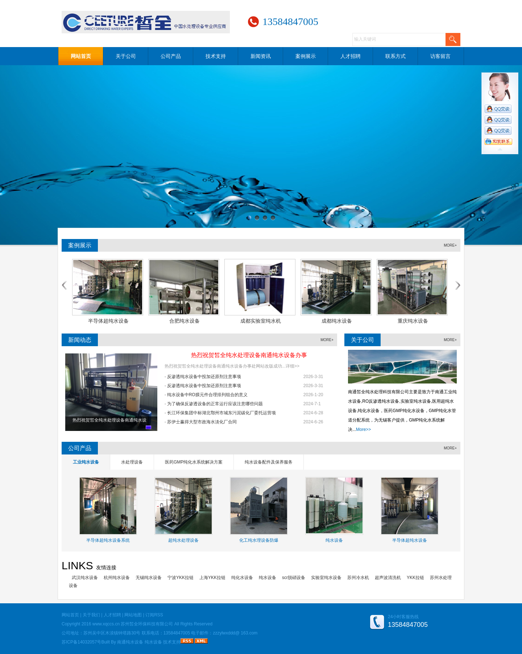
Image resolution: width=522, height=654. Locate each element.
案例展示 (305, 56)
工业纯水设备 (86, 462)
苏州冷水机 (358, 577)
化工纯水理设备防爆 (258, 540)
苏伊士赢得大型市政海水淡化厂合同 (202, 421)
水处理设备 (132, 462)
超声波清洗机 (388, 577)
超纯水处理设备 (183, 540)
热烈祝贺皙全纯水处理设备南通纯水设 (109, 420)
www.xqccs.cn (106, 623)
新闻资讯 (260, 56)
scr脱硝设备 (293, 577)
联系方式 (395, 56)
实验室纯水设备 (326, 577)
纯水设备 (334, 540)
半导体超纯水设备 (409, 540)
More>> (363, 429)
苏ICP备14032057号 (81, 642)
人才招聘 (350, 56)
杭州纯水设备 (117, 577)
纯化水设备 (242, 577)
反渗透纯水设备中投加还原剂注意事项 (204, 376)
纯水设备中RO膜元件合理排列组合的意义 (207, 394)
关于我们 (91, 614)
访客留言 (440, 56)
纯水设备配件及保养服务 (269, 462)
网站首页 (81, 56)
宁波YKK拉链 (180, 577)
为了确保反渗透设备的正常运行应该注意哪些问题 (215, 403)
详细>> (292, 366)
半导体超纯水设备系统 (108, 540)
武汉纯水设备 (85, 577)
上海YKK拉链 (212, 577)
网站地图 (133, 614)
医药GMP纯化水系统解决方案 (194, 462)
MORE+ (450, 245)
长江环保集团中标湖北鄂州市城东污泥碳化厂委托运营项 (221, 412)
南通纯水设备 (130, 642)
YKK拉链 (415, 577)
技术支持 (216, 56)
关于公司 (126, 56)
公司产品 (171, 56)
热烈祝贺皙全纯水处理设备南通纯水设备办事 (249, 355)
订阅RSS (154, 614)
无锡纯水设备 (149, 577)
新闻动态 (79, 340)
